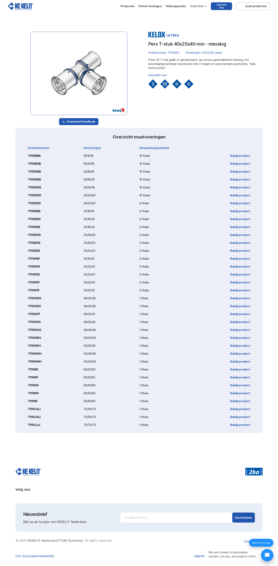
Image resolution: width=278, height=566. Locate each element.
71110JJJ (34, 424)
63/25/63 (89, 369)
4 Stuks (144, 203)
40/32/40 (90, 322)
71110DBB (34, 171)
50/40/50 (90, 353)
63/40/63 (90, 385)
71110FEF (34, 282)
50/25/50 (90, 337)
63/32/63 (89, 377)
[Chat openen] (267, 555)
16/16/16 (89, 155)
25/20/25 (89, 242)
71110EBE (34, 227)
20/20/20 (89, 195)
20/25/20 (89, 203)
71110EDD (34, 234)
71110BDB (34, 163)
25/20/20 (89, 234)
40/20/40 (90, 298)
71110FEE (34, 274)
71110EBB (34, 211)
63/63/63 (89, 401)
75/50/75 (90, 417)
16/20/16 (89, 163)
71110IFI (33, 377)
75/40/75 (90, 409)
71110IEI (33, 369)
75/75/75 (90, 424)
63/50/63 (90, 393)
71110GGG (34, 329)
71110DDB (34, 187)
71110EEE (34, 250)
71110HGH (34, 353)
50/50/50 (90, 361)
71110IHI (33, 393)
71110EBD (34, 219)
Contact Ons (221, 6)
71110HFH (34, 345)
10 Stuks (144, 155)
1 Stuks (143, 298)
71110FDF (34, 266)
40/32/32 (89, 314)
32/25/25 (89, 274)
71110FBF (34, 258)
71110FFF (34, 290)
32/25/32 (89, 282)
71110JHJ (34, 417)
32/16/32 (89, 258)
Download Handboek (78, 121)
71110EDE (34, 242)
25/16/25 (89, 227)
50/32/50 (90, 345)
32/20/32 (89, 266)
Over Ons (196, 6)
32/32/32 (89, 290)
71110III (32, 401)
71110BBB (34, 155)
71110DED (34, 203)
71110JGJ (34, 409)
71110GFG (34, 322)
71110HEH (34, 337)
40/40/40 (90, 329)
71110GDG (34, 298)
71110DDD (34, 195)
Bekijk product (240, 155)
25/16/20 (89, 219)
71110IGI (33, 385)
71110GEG (34, 306)
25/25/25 (89, 250)
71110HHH (34, 361)
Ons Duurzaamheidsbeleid (34, 556)
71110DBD (34, 179)
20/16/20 (89, 179)
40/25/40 (90, 306)
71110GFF (34, 314)
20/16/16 (89, 171)
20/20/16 (89, 187)
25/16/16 (89, 211)
